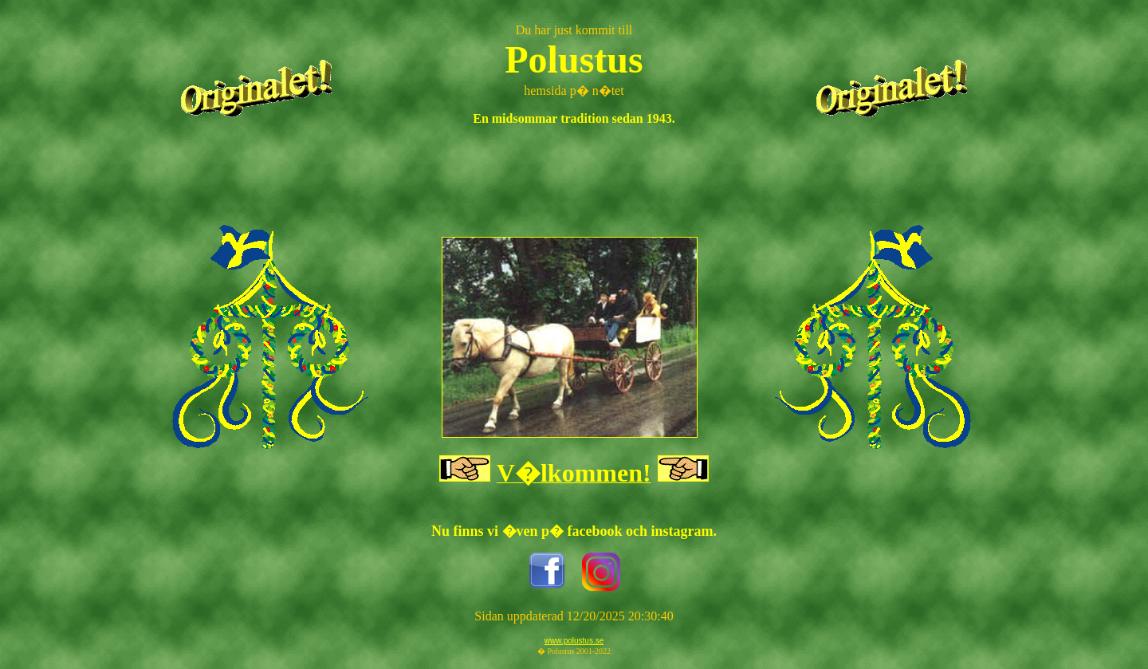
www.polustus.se (574, 640)
